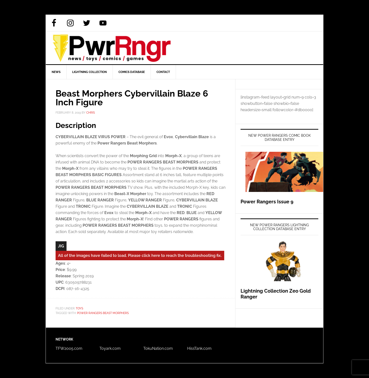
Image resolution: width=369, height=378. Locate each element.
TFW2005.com (69, 348)
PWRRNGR (184, 47)
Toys (79, 308)
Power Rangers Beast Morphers (103, 313)
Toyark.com (110, 348)
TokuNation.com (158, 348)
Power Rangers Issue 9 (267, 202)
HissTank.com (199, 348)
